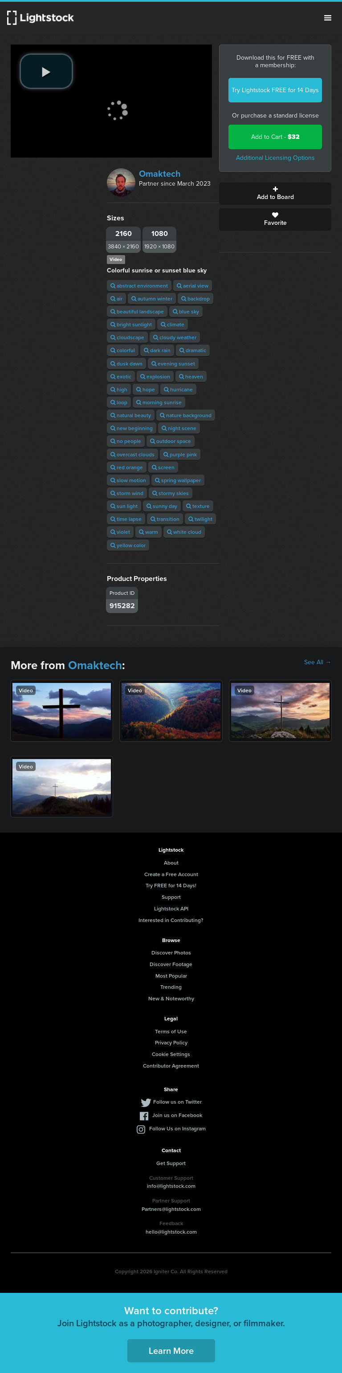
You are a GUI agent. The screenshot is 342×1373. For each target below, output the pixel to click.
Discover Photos (171, 952)
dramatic (192, 350)
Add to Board (275, 193)
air (116, 298)
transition (165, 519)
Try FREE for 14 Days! (171, 885)
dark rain (157, 350)
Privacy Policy (171, 1042)
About (171, 862)
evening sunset (173, 363)
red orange (126, 467)
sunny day (162, 506)
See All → (317, 662)
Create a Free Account (171, 874)
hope (145, 389)
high (118, 389)
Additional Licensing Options (275, 157)
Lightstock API (171, 908)
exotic (120, 376)
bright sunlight (131, 324)
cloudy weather (174, 337)
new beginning (131, 428)
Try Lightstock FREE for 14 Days (275, 90)
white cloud (184, 532)
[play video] (46, 71)
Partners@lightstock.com (171, 1209)
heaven (191, 376)
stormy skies (170, 493)
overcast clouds (132, 454)
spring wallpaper (178, 480)
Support (171, 897)
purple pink (180, 454)
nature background (186, 415)
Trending (171, 987)
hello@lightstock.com (171, 1231)
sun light (124, 506)
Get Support (171, 1163)
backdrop (195, 298)
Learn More (171, 1350)
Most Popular (171, 975)
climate (172, 324)
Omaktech (160, 173)
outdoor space (170, 441)
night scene (179, 428)
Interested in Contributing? (171, 920)
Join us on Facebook (177, 1115)
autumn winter (151, 298)
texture (198, 506)
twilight (200, 519)
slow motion (128, 480)
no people (125, 441)
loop (118, 402)
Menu (328, 18)
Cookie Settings (171, 1054)
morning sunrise (159, 402)
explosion (155, 376)
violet (120, 532)
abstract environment (139, 285)
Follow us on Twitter (177, 1101)
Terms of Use (171, 1031)
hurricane (178, 389)
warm (148, 532)
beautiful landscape (137, 311)
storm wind (126, 493)
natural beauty (130, 415)
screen (163, 467)
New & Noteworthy (171, 998)
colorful (122, 350)
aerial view (192, 285)
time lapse (126, 519)
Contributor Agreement (171, 1065)
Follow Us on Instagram (177, 1128)
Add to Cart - (275, 137)
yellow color (128, 545)
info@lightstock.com (171, 1186)
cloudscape (127, 337)
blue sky (186, 311)
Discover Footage (171, 964)
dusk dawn (126, 363)
